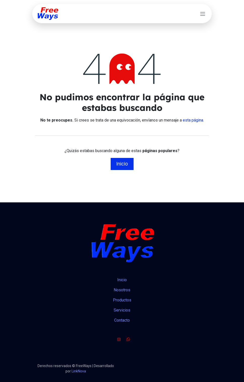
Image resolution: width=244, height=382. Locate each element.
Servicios (122, 310)
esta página (193, 120)
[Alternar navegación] (203, 13)
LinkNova (79, 371)
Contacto (122, 320)
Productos (122, 300)
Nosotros (122, 290)
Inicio (122, 164)
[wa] (128, 339)
